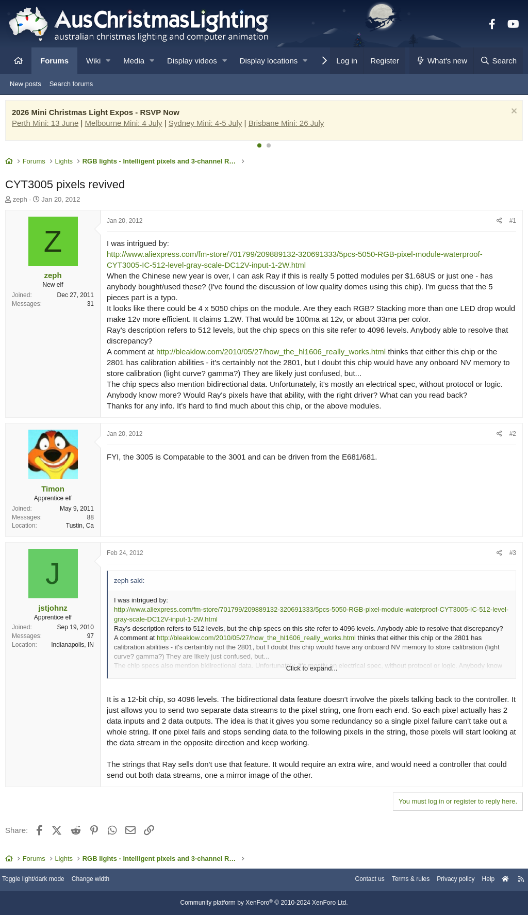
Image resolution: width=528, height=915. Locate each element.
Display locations (269, 60)
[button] (108, 60)
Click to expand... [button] (312, 671)
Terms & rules (395, 880)
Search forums (71, 84)
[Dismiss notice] (510, 114)
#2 (510, 436)
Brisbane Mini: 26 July (289, 125)
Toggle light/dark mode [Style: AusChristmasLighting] (43, 880)
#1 (510, 223)
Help (479, 880)
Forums (54, 60)
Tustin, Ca (82, 528)
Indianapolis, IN (75, 647)
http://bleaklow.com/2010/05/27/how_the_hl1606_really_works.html (273, 354)
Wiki (93, 60)
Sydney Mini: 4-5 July (208, 125)
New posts (25, 84)
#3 (510, 555)
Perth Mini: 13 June (47, 125)
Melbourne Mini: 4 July (126, 125)
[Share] (496, 224)
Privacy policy (444, 880)
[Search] (498, 60)
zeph (22, 202)
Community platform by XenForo (264, 903)
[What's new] (441, 60)
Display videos (192, 60)
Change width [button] (105, 880)
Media (133, 60)
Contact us (352, 880)
